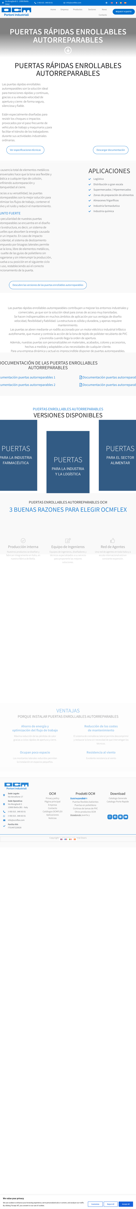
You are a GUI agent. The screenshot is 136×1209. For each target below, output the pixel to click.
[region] (68, 1202)
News (104, 9)
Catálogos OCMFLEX (52, 867)
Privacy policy (52, 854)
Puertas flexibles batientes (85, 858)
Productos (78, 9)
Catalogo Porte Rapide (118, 858)
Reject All (110, 1204)
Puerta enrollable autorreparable (78, 854)
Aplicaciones (52, 871)
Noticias (52, 874)
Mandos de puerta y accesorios (80, 871)
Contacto (103, 15)
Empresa (64, 9)
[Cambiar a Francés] (116, 2)
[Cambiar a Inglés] (112, 2)
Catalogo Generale (118, 854)
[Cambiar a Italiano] (121, 2)
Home (53, 9)
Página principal (52, 858)
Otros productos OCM (85, 868)
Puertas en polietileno (85, 861)
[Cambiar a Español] (125, 2)
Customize (95, 1204)
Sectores (92, 9)
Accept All (126, 1204)
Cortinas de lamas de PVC (85, 864)
